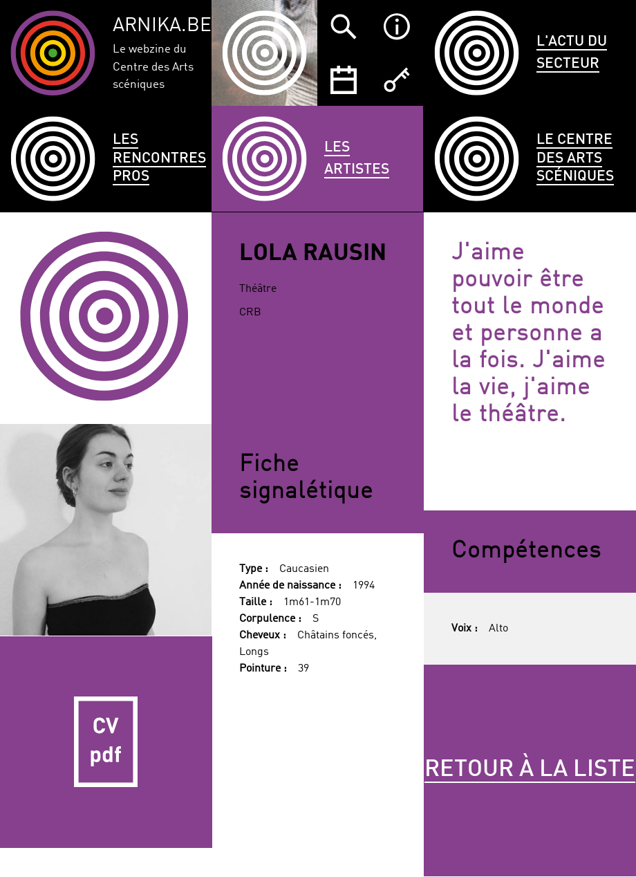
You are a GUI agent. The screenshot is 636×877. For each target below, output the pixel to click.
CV (106, 742)
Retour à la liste (529, 770)
